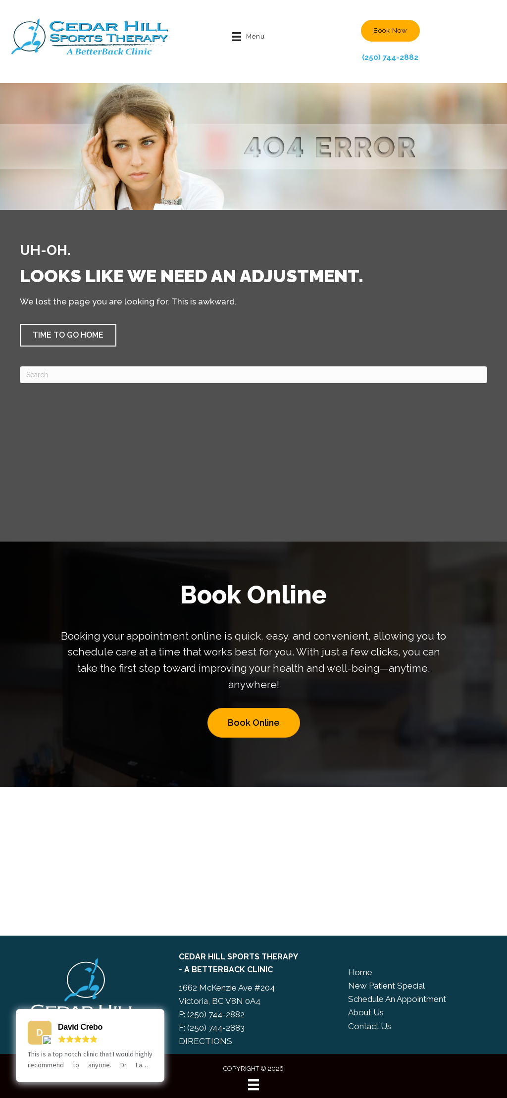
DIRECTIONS (205, 1041)
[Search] (253, 374)
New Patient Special (386, 986)
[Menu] (253, 1084)
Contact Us (369, 1026)
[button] (390, 31)
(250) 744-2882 (390, 57)
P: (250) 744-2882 (212, 1014)
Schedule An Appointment (397, 999)
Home (360, 972)
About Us (366, 1012)
